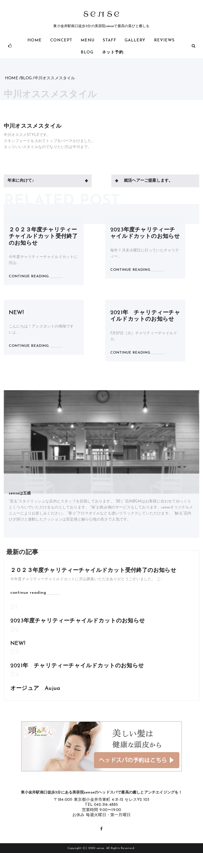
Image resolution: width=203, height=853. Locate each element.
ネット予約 (112, 52)
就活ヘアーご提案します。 (148, 181)
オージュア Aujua (35, 688)
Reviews (164, 40)
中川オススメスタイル (33, 126)
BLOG (87, 52)
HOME (34, 40)
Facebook (101, 828)
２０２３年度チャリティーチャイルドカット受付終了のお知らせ (43, 236)
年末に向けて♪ (21, 181)
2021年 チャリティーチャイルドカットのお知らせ (77, 666)
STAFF (109, 40)
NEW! (16, 313)
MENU (87, 40)
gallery (135, 40)
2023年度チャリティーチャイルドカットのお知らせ (77, 621)
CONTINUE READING (29, 276)
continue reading (28, 593)
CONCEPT (61, 40)
